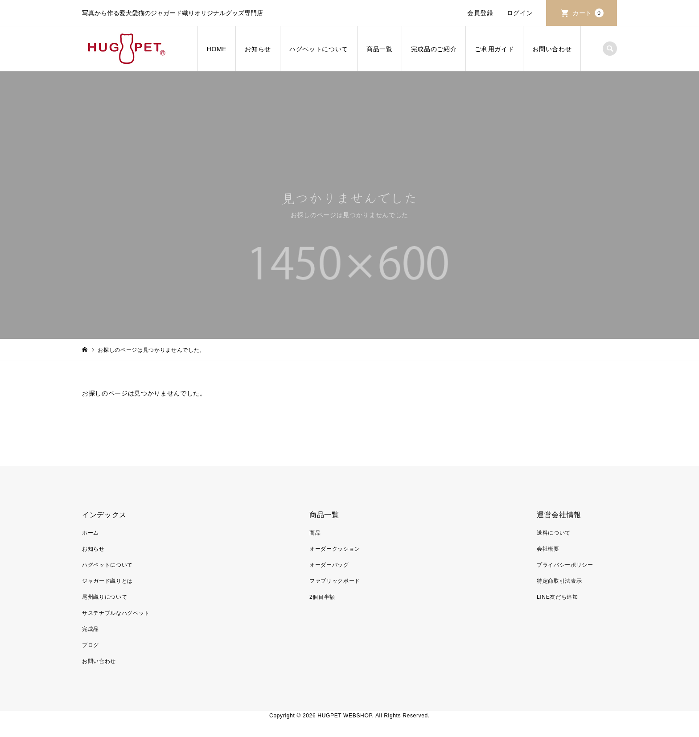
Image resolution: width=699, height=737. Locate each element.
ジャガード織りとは (107, 581)
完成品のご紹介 (434, 49)
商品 (315, 533)
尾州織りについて (104, 597)
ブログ (90, 645)
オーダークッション (334, 549)
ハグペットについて (318, 49)
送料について (554, 533)
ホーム (90, 533)
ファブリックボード (334, 581)
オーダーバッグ (329, 565)
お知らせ (258, 49)
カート (588, 12)
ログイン (520, 12)
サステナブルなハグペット (116, 613)
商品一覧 (379, 49)
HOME (217, 49)
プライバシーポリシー (565, 565)
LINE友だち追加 (557, 597)
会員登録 (480, 12)
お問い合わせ (552, 49)
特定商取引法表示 (559, 581)
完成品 (90, 629)
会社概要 (548, 549)
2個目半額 (322, 597)
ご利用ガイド (494, 49)
